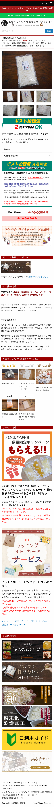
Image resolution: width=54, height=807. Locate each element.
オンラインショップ (9, 792)
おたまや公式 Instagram (38, 785)
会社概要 (17, 783)
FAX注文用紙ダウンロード (12, 798)
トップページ (7, 783)
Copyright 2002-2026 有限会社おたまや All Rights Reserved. (27, 803)
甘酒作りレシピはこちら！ (38, 277)
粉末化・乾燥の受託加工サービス (14, 785)
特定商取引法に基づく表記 (40, 792)
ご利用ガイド (24, 792)
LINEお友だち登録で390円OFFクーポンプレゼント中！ (27, 15)
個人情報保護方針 (8, 795)
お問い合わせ (7, 788)
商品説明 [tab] (7, 149)
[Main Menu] (51, 3)
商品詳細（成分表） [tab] (11, 156)
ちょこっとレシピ (29, 783)
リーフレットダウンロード (27, 795)
